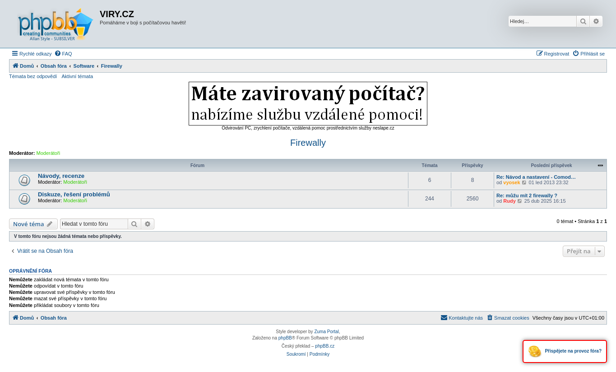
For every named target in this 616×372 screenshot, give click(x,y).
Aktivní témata (77, 76)
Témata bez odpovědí (33, 76)
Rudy (509, 201)
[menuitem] (63, 53)
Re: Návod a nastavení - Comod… (536, 177)
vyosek (511, 182)
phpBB (285, 337)
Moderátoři (48, 153)
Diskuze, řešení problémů (74, 194)
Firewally (308, 143)
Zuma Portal (326, 331)
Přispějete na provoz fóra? (565, 351)
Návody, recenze (61, 175)
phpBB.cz (324, 346)
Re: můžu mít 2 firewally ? (526, 195)
